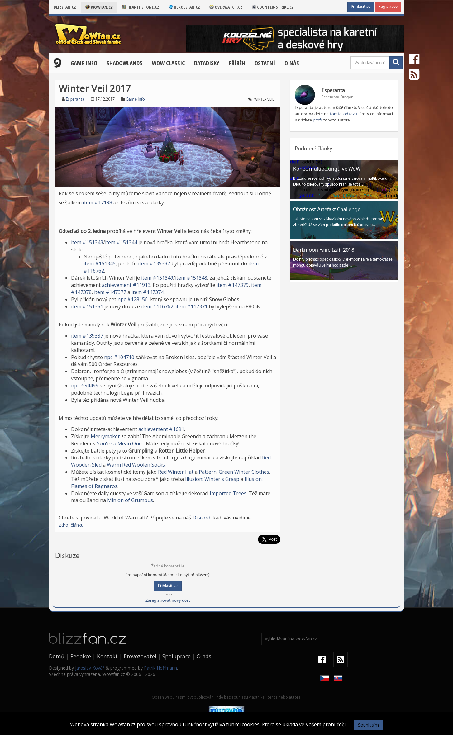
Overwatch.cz (225, 7)
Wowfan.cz (99, 7)
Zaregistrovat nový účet (167, 600)
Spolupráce (176, 656)
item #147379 (233, 285)
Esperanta (75, 99)
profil (317, 120)
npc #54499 (84, 385)
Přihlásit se (360, 6)
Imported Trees (228, 493)
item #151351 (87, 306)
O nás (291, 63)
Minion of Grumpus (130, 500)
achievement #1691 (161, 429)
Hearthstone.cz (140, 7)
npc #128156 (132, 299)
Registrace (388, 6)
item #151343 (87, 242)
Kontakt (107, 656)
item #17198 (97, 202)
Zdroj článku (71, 525)
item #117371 (191, 306)
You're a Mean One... (121, 443)
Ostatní (265, 63)
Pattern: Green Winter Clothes (234, 471)
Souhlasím (368, 725)
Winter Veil (264, 100)
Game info (135, 99)
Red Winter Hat (175, 471)
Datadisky (206, 63)
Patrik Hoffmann (160, 668)
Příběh (237, 63)
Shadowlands (124, 63)
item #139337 (154, 263)
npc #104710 (119, 357)
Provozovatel (140, 656)
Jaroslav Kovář (89, 668)
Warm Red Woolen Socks (136, 464)
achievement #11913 (126, 285)
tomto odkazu (343, 114)
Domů (56, 656)
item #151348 (191, 277)
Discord (201, 517)
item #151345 (99, 263)
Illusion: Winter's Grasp (212, 479)
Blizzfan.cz (65, 7)
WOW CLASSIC (168, 63)
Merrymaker (105, 436)
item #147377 (110, 292)
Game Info (84, 63)
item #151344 (121, 242)
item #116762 (157, 306)
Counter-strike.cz (273, 7)
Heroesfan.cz (184, 7)
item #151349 (157, 277)
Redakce (80, 656)
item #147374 (147, 292)
